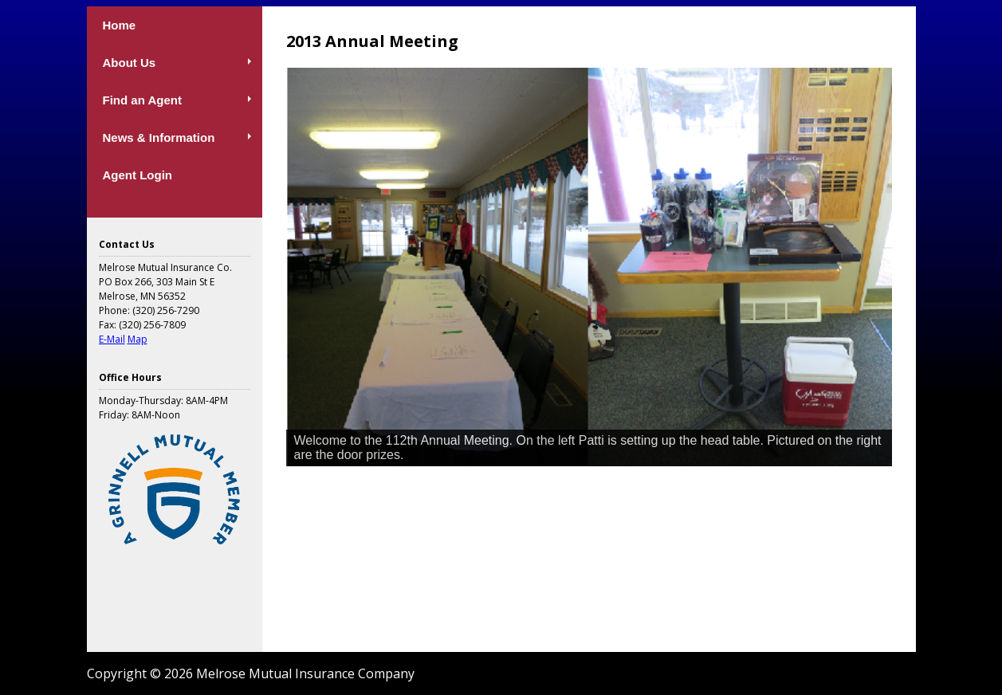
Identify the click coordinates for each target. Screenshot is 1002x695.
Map (137, 339)
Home (119, 25)
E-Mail (112, 339)
